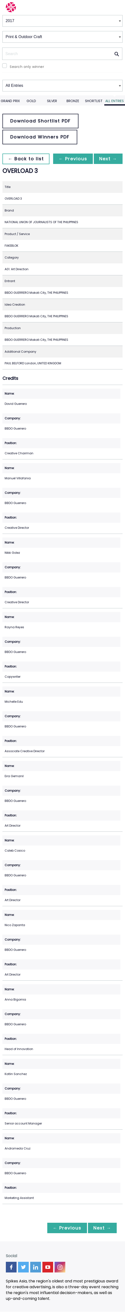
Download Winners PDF (39, 137)
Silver (52, 100)
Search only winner (27, 66)
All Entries (114, 100)
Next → (108, 159)
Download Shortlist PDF (40, 121)
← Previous (71, 159)
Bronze (73, 100)
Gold (31, 100)
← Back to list (26, 159)
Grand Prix (10, 100)
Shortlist (94, 100)
